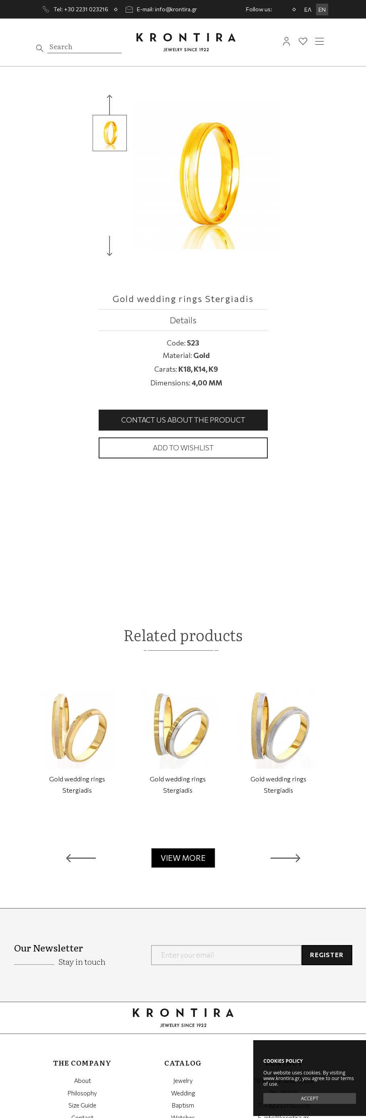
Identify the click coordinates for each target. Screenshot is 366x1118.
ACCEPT (309, 1098)
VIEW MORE (183, 857)
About (82, 1080)
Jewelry (183, 1080)
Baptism (183, 1105)
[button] (81, 858)
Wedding (183, 1093)
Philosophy (82, 1093)
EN (322, 9)
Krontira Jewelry (186, 42)
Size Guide (82, 1105)
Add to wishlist (183, 447)
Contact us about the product (183, 419)
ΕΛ (308, 9)
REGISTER (326, 954)
